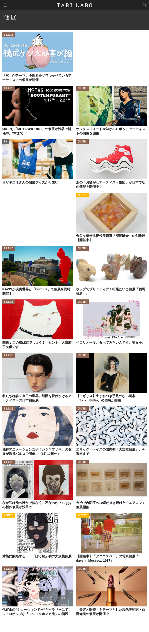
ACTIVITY (82, 195)
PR (5, 141)
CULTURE (8, 35)
